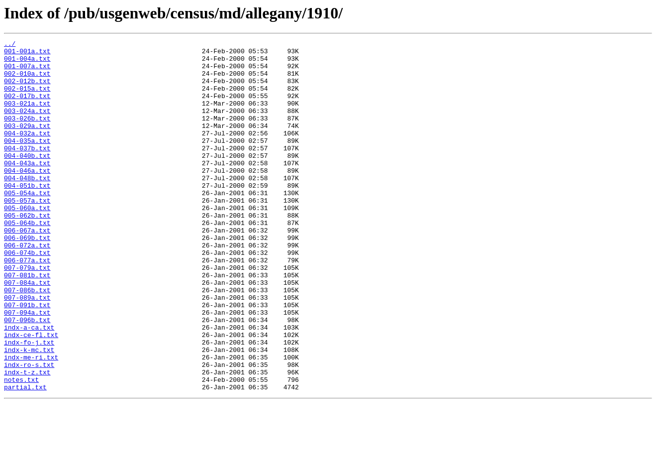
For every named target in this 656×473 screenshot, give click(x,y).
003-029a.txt (27, 143)
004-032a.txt (27, 152)
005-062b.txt (27, 250)
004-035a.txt (27, 161)
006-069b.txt (27, 277)
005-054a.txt (27, 224)
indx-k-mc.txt (29, 412)
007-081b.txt (27, 322)
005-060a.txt (27, 241)
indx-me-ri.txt (31, 421)
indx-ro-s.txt (29, 430)
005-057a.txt (27, 233)
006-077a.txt (27, 304)
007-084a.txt (27, 331)
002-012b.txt (27, 89)
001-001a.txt (27, 53)
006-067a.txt (27, 268)
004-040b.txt (27, 179)
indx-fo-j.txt (29, 403)
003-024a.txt (27, 125)
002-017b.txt (27, 107)
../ (9, 44)
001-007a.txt (27, 71)
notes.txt (21, 448)
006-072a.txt (27, 286)
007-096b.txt (27, 376)
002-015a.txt (27, 98)
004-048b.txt (27, 206)
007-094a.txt (27, 367)
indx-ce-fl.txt (31, 394)
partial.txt (25, 457)
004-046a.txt (27, 197)
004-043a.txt (27, 188)
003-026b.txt (27, 134)
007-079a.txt (27, 313)
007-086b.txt (27, 340)
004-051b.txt (27, 215)
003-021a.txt (27, 116)
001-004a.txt (27, 62)
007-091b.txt (27, 358)
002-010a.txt (27, 80)
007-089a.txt (27, 349)
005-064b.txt (27, 259)
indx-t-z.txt (27, 439)
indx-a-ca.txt (29, 385)
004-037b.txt (27, 170)
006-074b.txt (27, 295)
